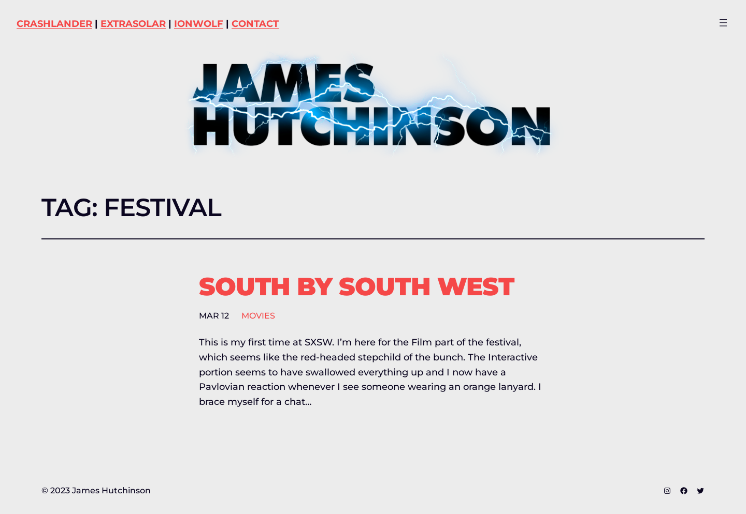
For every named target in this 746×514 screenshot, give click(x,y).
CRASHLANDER (54, 23)
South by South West (356, 287)
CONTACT (255, 23)
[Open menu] (723, 23)
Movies (258, 316)
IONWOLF (198, 23)
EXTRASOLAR (133, 23)
